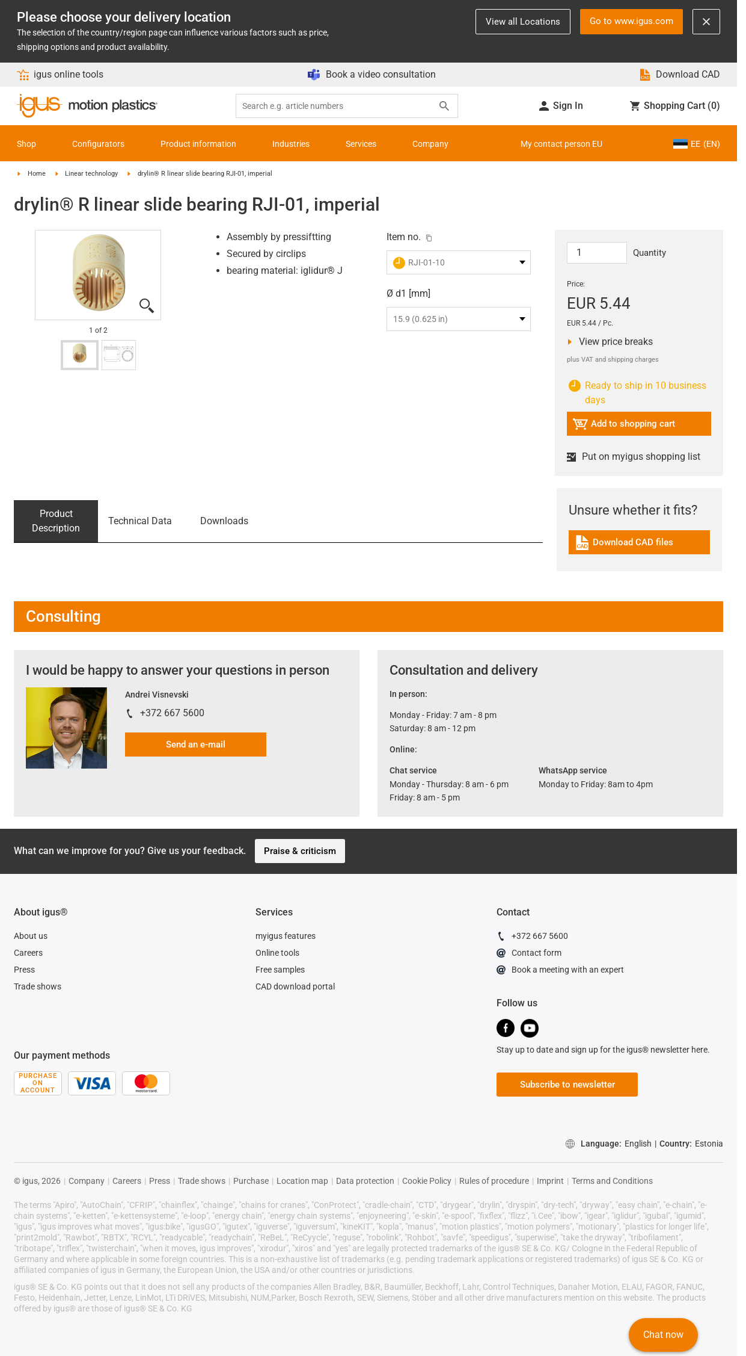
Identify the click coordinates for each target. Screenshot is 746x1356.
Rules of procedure (494, 1181)
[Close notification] (706, 21)
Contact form (529, 954)
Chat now (663, 1334)
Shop (26, 144)
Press (24, 969)
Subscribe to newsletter (567, 1084)
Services (361, 144)
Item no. (404, 237)
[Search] (444, 106)
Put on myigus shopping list (633, 457)
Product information (198, 144)
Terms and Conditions (612, 1181)
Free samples (280, 969)
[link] (639, 547)
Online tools (277, 953)
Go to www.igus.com (631, 21)
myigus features (285, 936)
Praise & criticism (300, 851)
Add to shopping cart (623, 425)
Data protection (365, 1181)
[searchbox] (337, 106)
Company (430, 144)
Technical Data (140, 521)
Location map (302, 1181)
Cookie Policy (426, 1181)
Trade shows (37, 986)
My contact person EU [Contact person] (561, 144)
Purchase (251, 1181)
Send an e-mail (195, 744)
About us (30, 936)
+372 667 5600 (172, 713)
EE (696, 143)
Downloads (224, 521)
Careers (28, 953)
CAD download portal (295, 986)
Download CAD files (623, 544)
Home (37, 174)
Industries (291, 144)
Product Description (56, 521)
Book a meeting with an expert (560, 971)
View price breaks (613, 342)
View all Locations (523, 21)
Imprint (550, 1181)
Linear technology (91, 174)
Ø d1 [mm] (408, 293)
